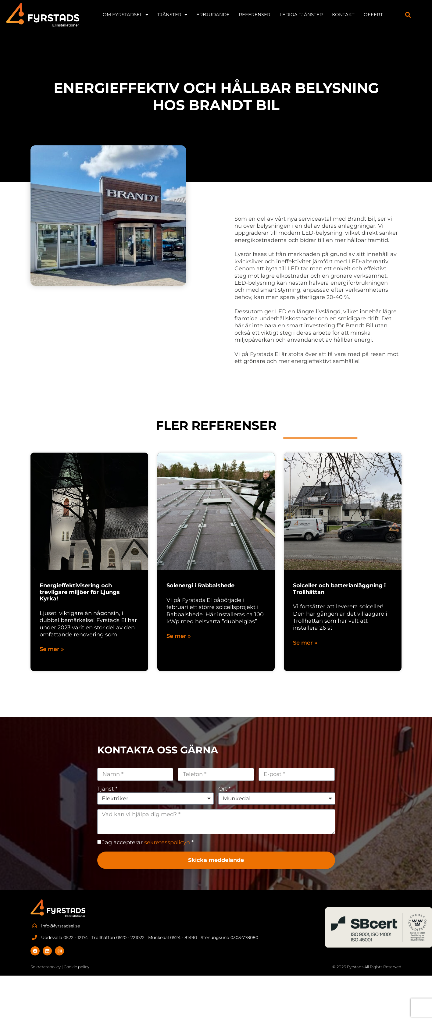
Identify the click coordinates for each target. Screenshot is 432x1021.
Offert (373, 14)
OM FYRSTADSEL (125, 14)
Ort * (224, 788)
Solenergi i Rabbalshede (200, 585)
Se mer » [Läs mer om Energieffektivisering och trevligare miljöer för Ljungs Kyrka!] (52, 649)
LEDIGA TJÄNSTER (301, 14)
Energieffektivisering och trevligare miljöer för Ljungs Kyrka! (80, 592)
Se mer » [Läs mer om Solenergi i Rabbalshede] (178, 636)
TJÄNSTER (172, 14)
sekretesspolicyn (167, 842)
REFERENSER (254, 14)
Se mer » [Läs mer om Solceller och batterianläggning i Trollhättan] (305, 643)
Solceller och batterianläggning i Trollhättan (339, 589)
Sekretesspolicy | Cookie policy (59, 966)
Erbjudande (213, 14)
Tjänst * (107, 788)
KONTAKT (343, 14)
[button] (408, 14)
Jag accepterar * (148, 842)
